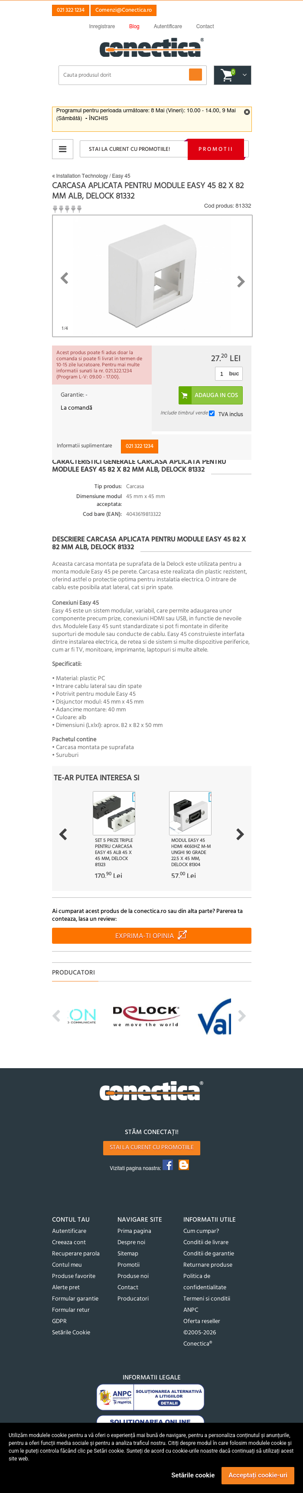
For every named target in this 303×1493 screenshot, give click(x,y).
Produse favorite (73, 1276)
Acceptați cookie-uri (257, 1475)
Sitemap (127, 1254)
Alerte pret (66, 1288)
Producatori (133, 1299)
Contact (127, 1288)
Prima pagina (134, 1231)
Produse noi (133, 1276)
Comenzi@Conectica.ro (123, 10)
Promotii (216, 149)
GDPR (59, 1322)
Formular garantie (75, 1299)
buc (234, 373)
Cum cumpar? (201, 1231)
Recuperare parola (76, 1254)
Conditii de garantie (208, 1254)
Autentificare (69, 1231)
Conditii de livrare (205, 1243)
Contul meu (67, 1265)
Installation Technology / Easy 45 (91, 176)
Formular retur (71, 1310)
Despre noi (131, 1243)
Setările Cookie (71, 1333)
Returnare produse (207, 1265)
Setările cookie (193, 1475)
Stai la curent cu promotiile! (129, 149)
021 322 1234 (71, 10)
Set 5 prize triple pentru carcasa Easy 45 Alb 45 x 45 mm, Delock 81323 (114, 853)
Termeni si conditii (206, 1299)
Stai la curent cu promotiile (152, 1148)
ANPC (190, 1310)
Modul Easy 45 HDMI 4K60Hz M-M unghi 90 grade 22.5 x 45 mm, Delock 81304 (191, 853)
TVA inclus (230, 414)
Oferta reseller (201, 1322)
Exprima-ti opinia (144, 936)
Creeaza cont (69, 1243)
